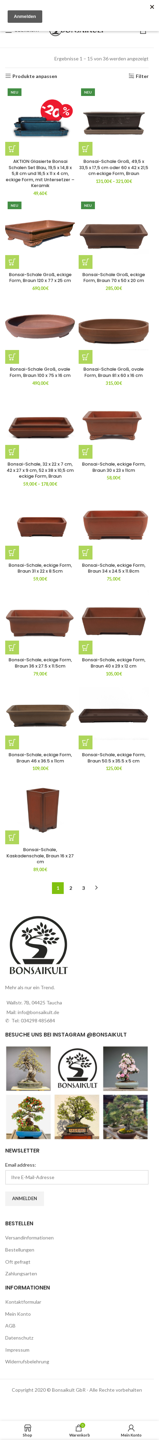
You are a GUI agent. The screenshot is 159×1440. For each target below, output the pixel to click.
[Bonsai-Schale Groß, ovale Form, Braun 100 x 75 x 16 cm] (40, 329)
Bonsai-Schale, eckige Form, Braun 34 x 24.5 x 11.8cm (113, 568)
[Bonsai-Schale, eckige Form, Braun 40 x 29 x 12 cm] (114, 619)
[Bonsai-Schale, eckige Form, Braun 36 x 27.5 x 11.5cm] (40, 619)
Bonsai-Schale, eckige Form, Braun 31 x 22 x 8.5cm (40, 568)
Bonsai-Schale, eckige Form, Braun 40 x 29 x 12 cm (113, 663)
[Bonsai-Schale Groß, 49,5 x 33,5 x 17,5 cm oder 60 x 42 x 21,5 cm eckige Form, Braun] (114, 121)
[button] (12, 149)
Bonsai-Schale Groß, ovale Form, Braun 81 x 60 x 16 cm (113, 372)
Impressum (17, 1350)
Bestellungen (19, 1250)
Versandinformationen (29, 1237)
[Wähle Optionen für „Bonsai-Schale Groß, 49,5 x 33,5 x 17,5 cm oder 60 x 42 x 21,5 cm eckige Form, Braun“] (85, 149)
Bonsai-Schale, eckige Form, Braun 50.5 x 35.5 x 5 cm (113, 758)
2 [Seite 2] (70, 888)
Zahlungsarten (21, 1273)
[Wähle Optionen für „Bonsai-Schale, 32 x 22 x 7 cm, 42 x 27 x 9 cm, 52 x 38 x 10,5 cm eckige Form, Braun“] (12, 452)
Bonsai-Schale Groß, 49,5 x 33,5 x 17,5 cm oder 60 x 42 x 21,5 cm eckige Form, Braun (113, 167)
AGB (10, 1326)
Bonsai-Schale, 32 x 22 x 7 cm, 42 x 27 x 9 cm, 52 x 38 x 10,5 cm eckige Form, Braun (40, 470)
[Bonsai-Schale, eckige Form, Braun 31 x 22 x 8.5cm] (40, 525)
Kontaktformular (23, 1302)
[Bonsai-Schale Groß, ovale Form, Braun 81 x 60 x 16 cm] (114, 329)
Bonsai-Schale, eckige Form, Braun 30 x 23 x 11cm (113, 467)
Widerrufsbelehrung (27, 1361)
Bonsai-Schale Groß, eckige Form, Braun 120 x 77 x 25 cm (40, 278)
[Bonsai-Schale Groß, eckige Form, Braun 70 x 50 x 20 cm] (114, 234)
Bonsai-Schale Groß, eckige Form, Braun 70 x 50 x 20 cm (113, 278)
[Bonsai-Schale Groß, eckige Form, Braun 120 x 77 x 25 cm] (40, 234)
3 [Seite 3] (83, 888)
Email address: (20, 1165)
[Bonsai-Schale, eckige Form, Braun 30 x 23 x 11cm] (114, 424)
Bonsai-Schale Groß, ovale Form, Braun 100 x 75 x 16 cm (40, 372)
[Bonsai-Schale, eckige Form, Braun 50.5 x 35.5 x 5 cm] (114, 714)
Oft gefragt (17, 1262)
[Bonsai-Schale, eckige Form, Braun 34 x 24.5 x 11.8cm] (114, 525)
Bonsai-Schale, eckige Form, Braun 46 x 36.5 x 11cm (40, 758)
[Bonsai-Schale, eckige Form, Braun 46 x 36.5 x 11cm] (40, 714)
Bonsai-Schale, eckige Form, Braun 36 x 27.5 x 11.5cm (40, 663)
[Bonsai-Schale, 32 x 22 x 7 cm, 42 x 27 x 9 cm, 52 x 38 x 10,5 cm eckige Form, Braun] (40, 424)
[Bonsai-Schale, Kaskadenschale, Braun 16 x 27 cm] (40, 809)
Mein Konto (18, 1314)
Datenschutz (19, 1338)
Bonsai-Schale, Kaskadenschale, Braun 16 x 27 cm (40, 856)
